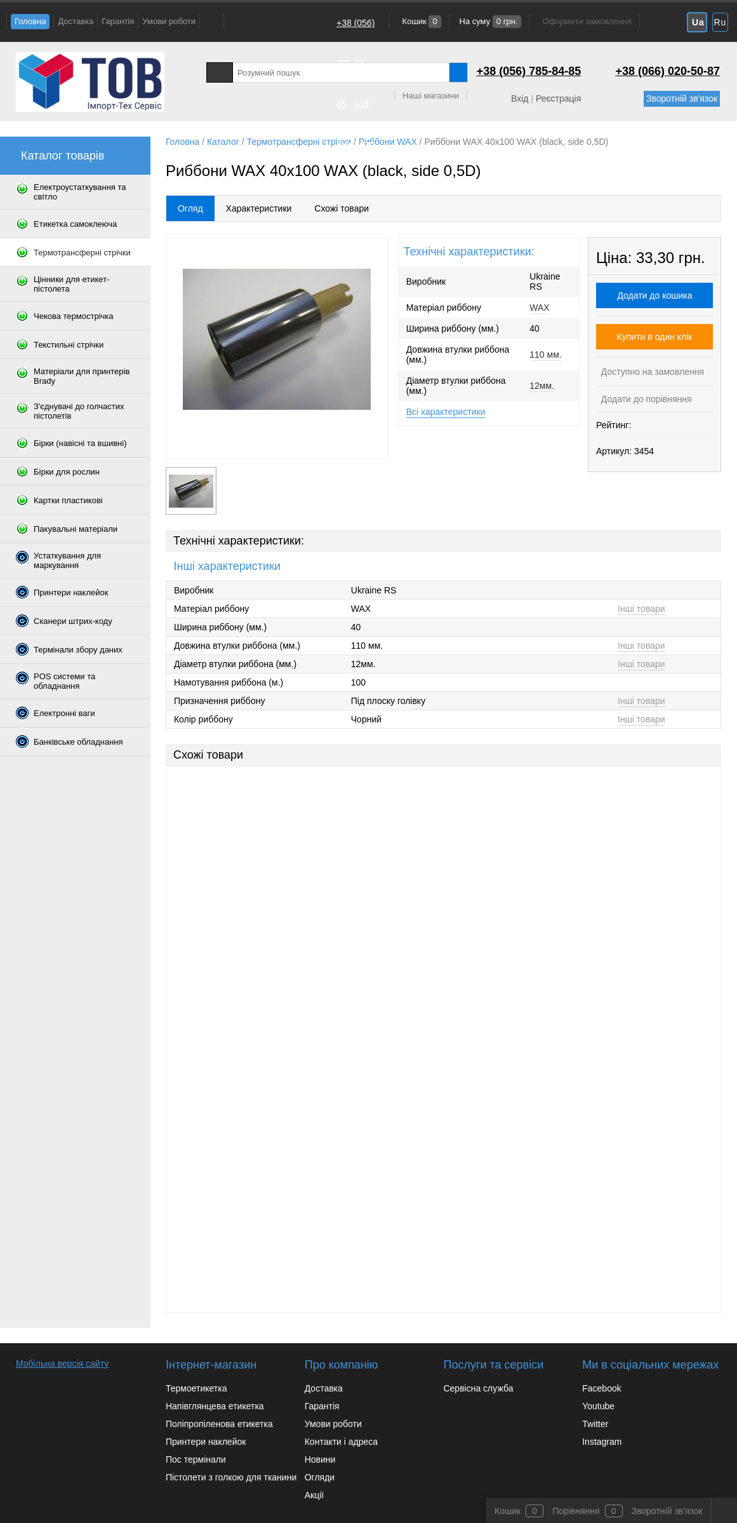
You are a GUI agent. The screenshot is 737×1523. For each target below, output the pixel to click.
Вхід (519, 98)
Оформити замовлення (586, 21)
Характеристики (259, 208)
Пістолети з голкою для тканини (231, 1477)
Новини (320, 1459)
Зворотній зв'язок (681, 98)
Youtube (598, 1406)
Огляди (320, 1477)
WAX (539, 307)
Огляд (190, 208)
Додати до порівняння (645, 399)
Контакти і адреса (341, 1442)
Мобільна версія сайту (62, 1363)
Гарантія (118, 21)
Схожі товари (341, 208)
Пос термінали (196, 1459)
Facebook (601, 1388)
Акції (314, 1495)
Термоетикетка (196, 1388)
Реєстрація (558, 98)
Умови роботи (169, 21)
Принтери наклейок (206, 1442)
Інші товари (641, 609)
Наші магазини (430, 95)
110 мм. (545, 354)
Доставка (75, 21)
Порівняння (576, 1511)
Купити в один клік (655, 337)
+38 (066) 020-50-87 (357, 145)
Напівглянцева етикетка (215, 1406)
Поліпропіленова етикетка (219, 1424)
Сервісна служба (478, 1388)
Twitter (595, 1424)
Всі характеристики (446, 412)
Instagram (601, 1442)
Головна (30, 21)
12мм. (541, 386)
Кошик (420, 21)
